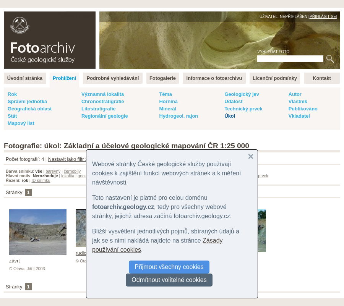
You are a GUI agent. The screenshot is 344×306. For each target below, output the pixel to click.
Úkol (229, 116)
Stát (12, 116)
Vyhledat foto (273, 52)
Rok (12, 94)
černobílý (72, 171)
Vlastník (298, 101)
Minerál (167, 109)
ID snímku (41, 180)
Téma (165, 94)
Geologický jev (241, 94)
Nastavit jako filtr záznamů (76, 159)
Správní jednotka (27, 101)
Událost (233, 101)
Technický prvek (243, 109)
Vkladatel (299, 116)
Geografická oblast (30, 109)
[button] (251, 157)
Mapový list (21, 123)
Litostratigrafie (98, 109)
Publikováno (303, 109)
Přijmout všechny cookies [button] (169, 267)
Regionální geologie (104, 116)
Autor (295, 94)
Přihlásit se (323, 17)
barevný (52, 171)
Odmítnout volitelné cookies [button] (169, 280)
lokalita (67, 175)
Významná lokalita (102, 94)
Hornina (168, 101)
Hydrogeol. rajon (178, 116)
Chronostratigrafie (102, 101)
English (86, 15)
